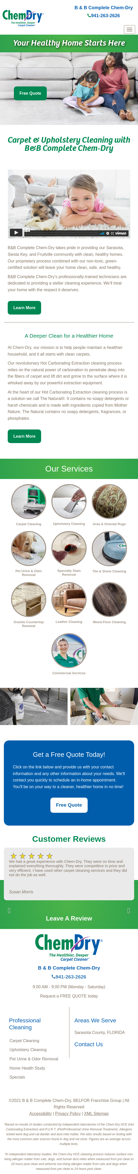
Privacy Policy (68, 1113)
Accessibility (40, 1113)
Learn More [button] (24, 308)
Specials (17, 1077)
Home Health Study (27, 1068)
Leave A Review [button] (69, 918)
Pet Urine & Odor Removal (34, 1059)
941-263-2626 (103, 15)
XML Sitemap (96, 1113)
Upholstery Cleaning (28, 1050)
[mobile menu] (129, 29)
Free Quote (30, 93)
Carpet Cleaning (24, 1041)
